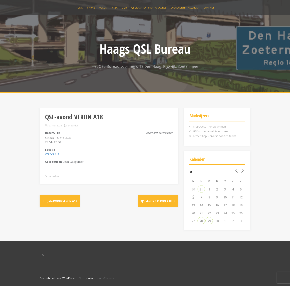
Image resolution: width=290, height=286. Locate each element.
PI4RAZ (91, 7)
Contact (209, 7)
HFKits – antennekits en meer (210, 131)
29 (209, 221)
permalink (53, 176)
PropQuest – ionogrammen (209, 126)
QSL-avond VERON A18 (59, 201)
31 (201, 190)
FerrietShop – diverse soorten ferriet (214, 136)
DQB (124, 7)
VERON (103, 7)
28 (201, 221)
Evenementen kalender (185, 7)
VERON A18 (52, 154)
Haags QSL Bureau (145, 49)
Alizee (91, 278)
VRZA (114, 7)
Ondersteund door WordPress (57, 278)
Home (79, 7)
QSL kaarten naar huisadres (148, 7)
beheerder (72, 125)
